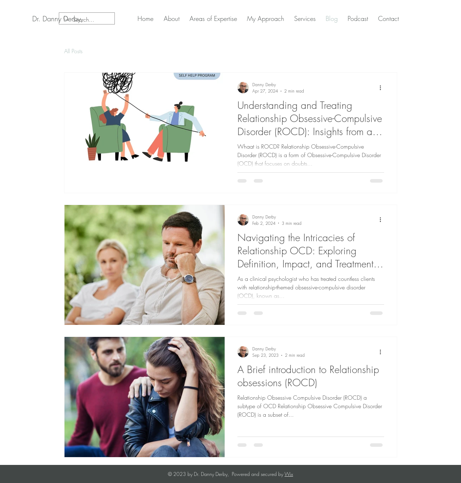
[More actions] (383, 87)
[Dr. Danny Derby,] (57, 19)
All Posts (73, 51)
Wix (289, 474)
